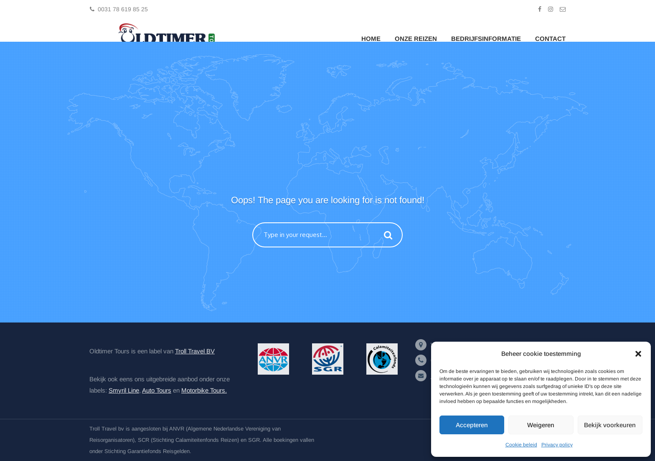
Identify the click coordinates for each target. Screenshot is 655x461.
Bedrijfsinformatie (486, 38)
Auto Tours (156, 390)
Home (371, 38)
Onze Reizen (416, 38)
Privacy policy (557, 445)
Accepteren (472, 424)
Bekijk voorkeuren (610, 424)
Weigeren (540, 424)
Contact (550, 38)
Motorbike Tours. (204, 390)
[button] (638, 354)
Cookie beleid (521, 445)
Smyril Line (124, 390)
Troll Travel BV (195, 351)
